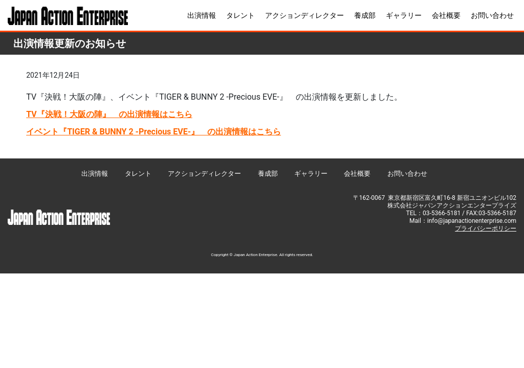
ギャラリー (404, 15)
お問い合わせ (492, 15)
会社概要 (446, 15)
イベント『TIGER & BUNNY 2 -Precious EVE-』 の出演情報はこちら (153, 131)
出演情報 (201, 15)
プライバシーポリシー (485, 228)
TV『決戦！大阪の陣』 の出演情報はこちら (109, 114)
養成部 (365, 15)
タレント (240, 15)
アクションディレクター (304, 15)
